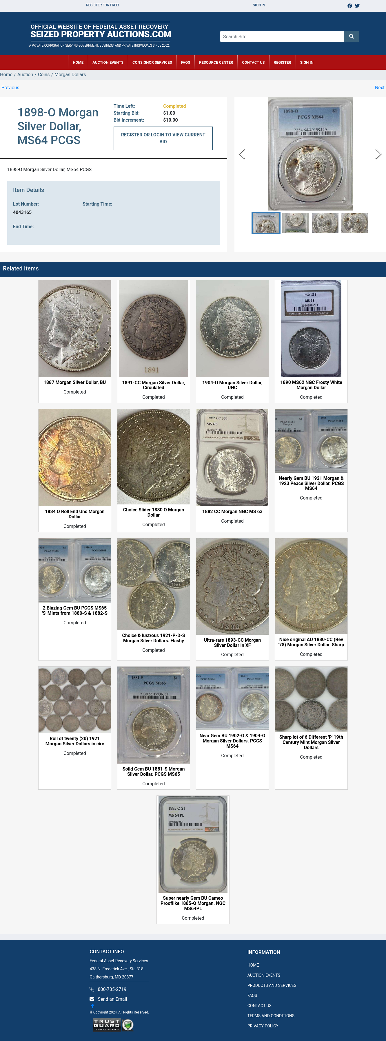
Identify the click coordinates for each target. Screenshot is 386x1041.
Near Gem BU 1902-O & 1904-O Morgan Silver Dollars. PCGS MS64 (232, 741)
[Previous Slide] (241, 153)
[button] (266, 223)
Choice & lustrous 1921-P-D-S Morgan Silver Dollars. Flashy (153, 638)
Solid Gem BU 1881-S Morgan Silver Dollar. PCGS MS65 (154, 771)
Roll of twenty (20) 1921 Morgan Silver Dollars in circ (74, 741)
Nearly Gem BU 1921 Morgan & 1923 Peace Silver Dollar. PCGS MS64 (311, 483)
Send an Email (112, 999)
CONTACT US (253, 62)
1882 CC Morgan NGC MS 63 (232, 511)
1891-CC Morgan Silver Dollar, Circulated (153, 385)
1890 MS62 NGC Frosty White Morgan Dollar (311, 385)
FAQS (252, 995)
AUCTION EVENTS (107, 62)
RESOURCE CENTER (216, 62)
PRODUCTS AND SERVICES (271, 985)
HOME (78, 62)
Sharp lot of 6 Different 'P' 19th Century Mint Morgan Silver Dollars (311, 742)
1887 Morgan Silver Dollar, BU (75, 382)
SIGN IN (307, 62)
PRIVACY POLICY (262, 1026)
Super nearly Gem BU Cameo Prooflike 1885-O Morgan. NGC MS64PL (193, 903)
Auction (25, 74)
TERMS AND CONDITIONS (270, 1015)
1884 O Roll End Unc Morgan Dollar (75, 514)
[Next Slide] (378, 153)
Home (6, 74)
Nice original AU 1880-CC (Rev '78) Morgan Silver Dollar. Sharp (311, 642)
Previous (10, 87)
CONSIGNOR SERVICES (152, 62)
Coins (44, 74)
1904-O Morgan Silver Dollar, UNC (232, 385)
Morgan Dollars (70, 74)
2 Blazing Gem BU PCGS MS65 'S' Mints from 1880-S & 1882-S (75, 610)
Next (380, 87)
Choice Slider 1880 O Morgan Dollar (153, 512)
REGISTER (282, 62)
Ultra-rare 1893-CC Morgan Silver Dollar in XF (232, 643)
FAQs (185, 62)
